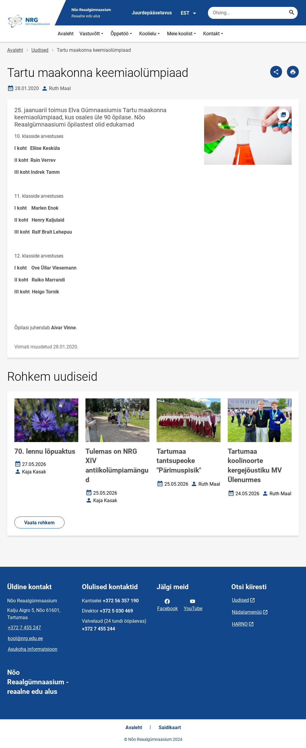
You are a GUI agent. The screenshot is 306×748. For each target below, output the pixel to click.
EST (189, 13)
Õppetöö (122, 33)
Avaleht (66, 33)
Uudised (39, 50)
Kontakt (213, 33)
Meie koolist (182, 33)
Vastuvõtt (92, 33)
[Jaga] (276, 72)
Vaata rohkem (39, 522)
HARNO (240, 624)
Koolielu (150, 33)
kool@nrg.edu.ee (25, 638)
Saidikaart (170, 727)
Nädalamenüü (247, 612)
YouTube (193, 604)
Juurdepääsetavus (152, 13)
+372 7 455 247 (24, 627)
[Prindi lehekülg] (293, 72)
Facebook (167, 604)
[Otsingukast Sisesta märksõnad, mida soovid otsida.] (253, 13)
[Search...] (292, 13)
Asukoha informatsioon (32, 649)
